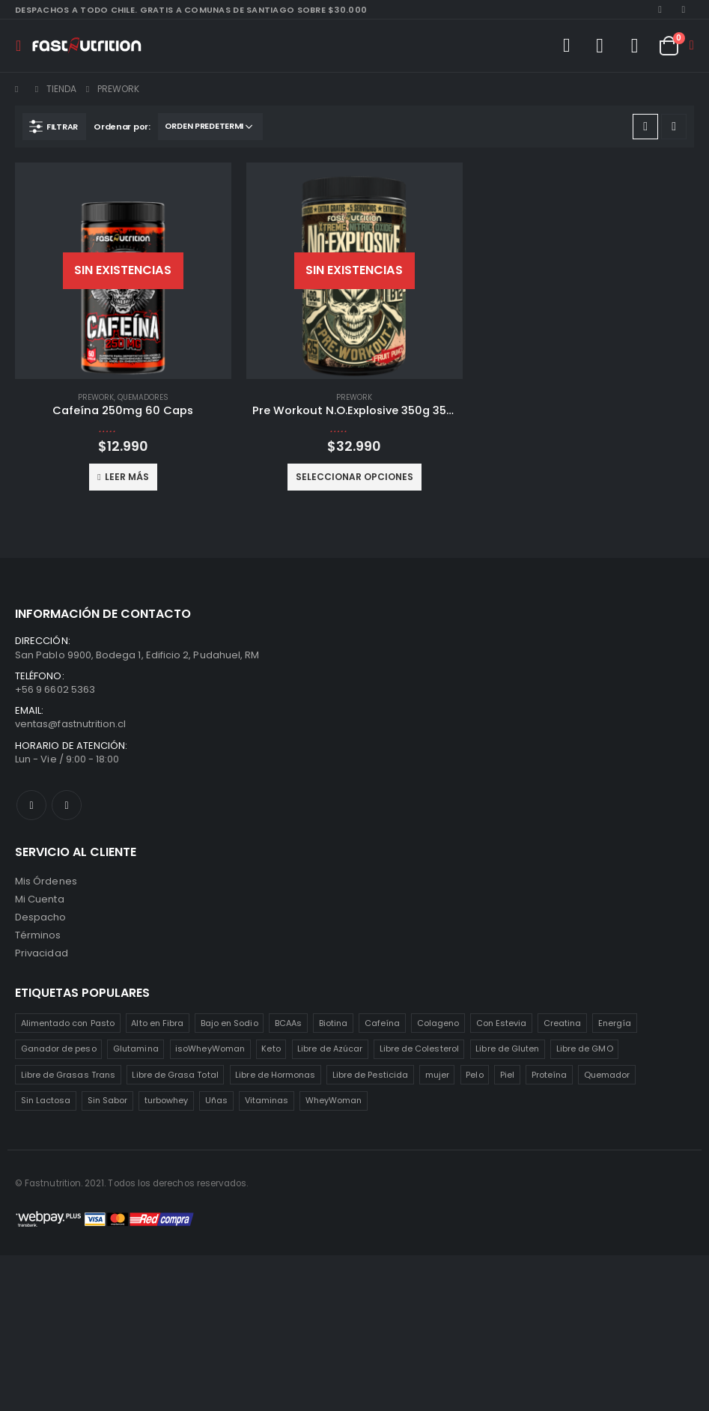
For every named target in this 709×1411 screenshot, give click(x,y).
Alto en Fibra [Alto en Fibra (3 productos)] (157, 1023)
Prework (96, 397)
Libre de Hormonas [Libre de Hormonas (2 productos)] (275, 1075)
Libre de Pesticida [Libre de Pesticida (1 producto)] (370, 1075)
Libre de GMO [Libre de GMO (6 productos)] (584, 1049)
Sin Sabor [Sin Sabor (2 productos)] (108, 1100)
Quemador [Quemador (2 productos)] (607, 1075)
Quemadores (143, 397)
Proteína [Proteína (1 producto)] (549, 1075)
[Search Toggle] (566, 45)
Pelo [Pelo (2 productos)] (474, 1075)
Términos (38, 935)
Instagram (67, 805)
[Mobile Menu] (23, 45)
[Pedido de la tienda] (210, 126)
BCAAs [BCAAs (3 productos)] (288, 1023)
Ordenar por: (122, 127)
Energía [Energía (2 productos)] (614, 1023)
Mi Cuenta (39, 899)
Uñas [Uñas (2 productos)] (216, 1100)
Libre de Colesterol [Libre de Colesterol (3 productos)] (419, 1049)
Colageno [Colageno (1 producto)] (438, 1023)
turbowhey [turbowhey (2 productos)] (166, 1100)
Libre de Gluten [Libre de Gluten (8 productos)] (507, 1049)
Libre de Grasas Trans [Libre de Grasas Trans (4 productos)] (68, 1075)
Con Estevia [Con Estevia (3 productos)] (501, 1023)
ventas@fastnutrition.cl (71, 724)
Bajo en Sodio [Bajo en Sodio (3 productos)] (229, 1023)
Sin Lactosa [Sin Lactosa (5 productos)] (46, 1100)
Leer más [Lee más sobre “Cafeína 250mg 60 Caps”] (127, 476)
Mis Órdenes (46, 881)
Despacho (41, 917)
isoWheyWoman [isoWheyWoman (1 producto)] (210, 1049)
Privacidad (41, 953)
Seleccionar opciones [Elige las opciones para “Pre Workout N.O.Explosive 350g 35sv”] (354, 476)
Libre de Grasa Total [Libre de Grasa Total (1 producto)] (175, 1075)
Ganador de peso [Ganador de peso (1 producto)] (59, 1049)
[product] (123, 271)
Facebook (31, 805)
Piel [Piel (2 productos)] (507, 1075)
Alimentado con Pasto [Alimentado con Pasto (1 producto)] (68, 1023)
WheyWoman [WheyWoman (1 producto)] (333, 1100)
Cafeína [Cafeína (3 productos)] (382, 1023)
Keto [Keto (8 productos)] (270, 1049)
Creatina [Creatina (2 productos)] (563, 1023)
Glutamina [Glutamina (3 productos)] (136, 1049)
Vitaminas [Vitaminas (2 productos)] (267, 1100)
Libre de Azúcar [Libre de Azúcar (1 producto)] (329, 1049)
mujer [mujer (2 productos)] (437, 1075)
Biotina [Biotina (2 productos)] (333, 1023)
